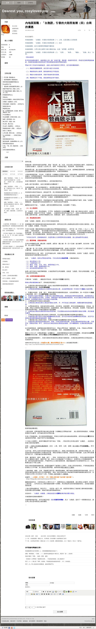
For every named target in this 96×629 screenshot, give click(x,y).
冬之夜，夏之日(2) (8, 124)
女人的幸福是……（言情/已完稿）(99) (12, 136)
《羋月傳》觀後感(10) (9, 77)
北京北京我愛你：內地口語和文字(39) (13, 99)
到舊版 (53, 11)
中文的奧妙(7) (7, 114)
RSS (3, 320)
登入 (80, 627)
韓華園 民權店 (6, 258)
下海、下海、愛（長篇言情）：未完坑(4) (13, 146)
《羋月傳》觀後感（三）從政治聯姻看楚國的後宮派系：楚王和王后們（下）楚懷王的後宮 (13, 241)
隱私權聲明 (39, 621)
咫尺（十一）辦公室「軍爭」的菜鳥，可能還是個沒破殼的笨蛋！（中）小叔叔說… (48, 561)
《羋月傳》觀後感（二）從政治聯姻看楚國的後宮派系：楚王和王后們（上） (13, 247)
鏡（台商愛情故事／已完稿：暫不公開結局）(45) (13, 111)
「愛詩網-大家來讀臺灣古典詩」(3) (12, 86)
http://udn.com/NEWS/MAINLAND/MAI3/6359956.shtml (44, 344)
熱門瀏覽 (5, 174)
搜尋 (21, 67)
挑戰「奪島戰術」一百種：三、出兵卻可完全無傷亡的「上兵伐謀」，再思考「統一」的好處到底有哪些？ (13, 180)
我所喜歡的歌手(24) (8, 139)
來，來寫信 (5, 267)
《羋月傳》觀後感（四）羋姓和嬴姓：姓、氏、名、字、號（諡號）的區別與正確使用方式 (13, 235)
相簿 (18, 3)
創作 (32, 536)
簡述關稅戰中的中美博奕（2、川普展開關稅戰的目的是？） (41, 551)
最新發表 (5, 171)
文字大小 (36, 591)
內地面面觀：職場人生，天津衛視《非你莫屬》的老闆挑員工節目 (48, 538)
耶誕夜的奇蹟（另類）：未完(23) (12, 128)
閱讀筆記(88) (6, 108)
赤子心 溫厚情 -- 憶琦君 (9, 278)
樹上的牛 (4, 270)
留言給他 (14, 33)
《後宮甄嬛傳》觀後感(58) (10, 79)
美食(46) (5, 97)
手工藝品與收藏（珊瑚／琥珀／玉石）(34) (12, 91)
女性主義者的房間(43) (9, 149)
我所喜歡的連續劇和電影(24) (11, 82)
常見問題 (19, 621)
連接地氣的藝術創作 (8, 284)
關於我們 (12, 621)
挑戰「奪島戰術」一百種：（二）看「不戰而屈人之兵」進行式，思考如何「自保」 (13, 188)
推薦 (79, 515)
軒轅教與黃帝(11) (8, 95)
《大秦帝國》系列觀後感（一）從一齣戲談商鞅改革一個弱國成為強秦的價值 (13, 225)
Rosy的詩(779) (7, 84)
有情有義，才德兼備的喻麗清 (10, 281)
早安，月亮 (5, 272)
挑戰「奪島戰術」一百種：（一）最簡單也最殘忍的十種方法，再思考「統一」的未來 (48, 553)
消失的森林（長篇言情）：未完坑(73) (13, 104)
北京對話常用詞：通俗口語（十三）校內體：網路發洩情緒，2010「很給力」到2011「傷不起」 (56, 541)
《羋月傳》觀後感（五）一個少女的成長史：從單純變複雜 (13, 229)
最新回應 (12, 171)
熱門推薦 (20, 174)
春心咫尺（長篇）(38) (9, 121)
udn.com (92, 621)
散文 (36, 536)
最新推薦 (20, 171)
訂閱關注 (14, 31)
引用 (86, 515)
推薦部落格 (15, 28)
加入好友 (14, 26)
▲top (93, 618)
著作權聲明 (32, 621)
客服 (45, 621)
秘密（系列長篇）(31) (9, 119)
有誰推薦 (32, 520)
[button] (30, 592)
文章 (7, 3)
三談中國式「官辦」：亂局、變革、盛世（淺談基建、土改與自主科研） (13, 210)
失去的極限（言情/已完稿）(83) (11, 117)
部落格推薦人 (9, 292)
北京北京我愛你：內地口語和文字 (56, 536)
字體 (27, 591)
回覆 (73, 515)
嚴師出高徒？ (6, 264)
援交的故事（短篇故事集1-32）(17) (13, 141)
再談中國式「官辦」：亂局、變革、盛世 (36, 556)
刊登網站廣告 (5, 621)
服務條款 (25, 621)
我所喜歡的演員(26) (8, 143)
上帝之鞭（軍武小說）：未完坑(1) (12, 133)
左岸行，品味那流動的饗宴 (9, 275)
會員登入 (27, 587)
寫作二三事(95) (7, 130)
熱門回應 (12, 174)
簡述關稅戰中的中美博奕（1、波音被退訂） (13, 198)
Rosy (2, 34)
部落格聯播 (9, 320)
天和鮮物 (4, 261)
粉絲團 (5, 627)
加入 (84, 627)
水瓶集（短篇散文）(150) (10, 101)
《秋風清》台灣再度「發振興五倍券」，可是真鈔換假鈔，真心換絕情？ (45, 559)
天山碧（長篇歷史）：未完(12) (11, 126)
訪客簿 (30, 3)
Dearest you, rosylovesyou (25, 11)
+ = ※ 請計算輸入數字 (35, 607)
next (7, 152)
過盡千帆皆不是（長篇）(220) (11, 88)
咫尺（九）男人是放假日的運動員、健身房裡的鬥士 (39, 564)
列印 (92, 515)
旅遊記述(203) (7, 106)
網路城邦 (88, 627)
